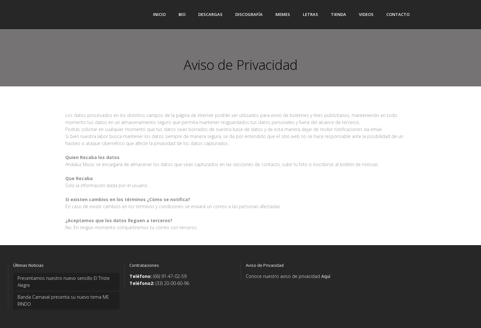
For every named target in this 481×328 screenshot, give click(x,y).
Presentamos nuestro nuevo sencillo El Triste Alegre (64, 281)
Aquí (325, 276)
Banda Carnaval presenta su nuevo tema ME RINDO (63, 300)
